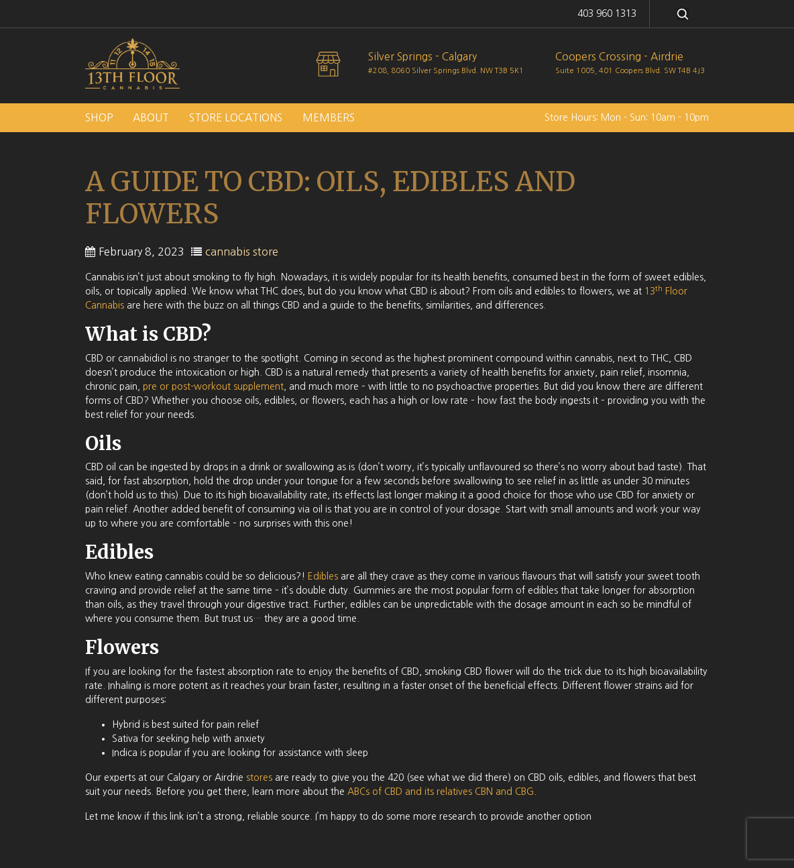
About (151, 118)
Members (328, 118)
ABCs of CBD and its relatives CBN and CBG (440, 791)
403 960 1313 (606, 13)
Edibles (323, 576)
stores (259, 777)
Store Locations (235, 118)
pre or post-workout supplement (213, 386)
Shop (99, 118)
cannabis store (241, 251)
